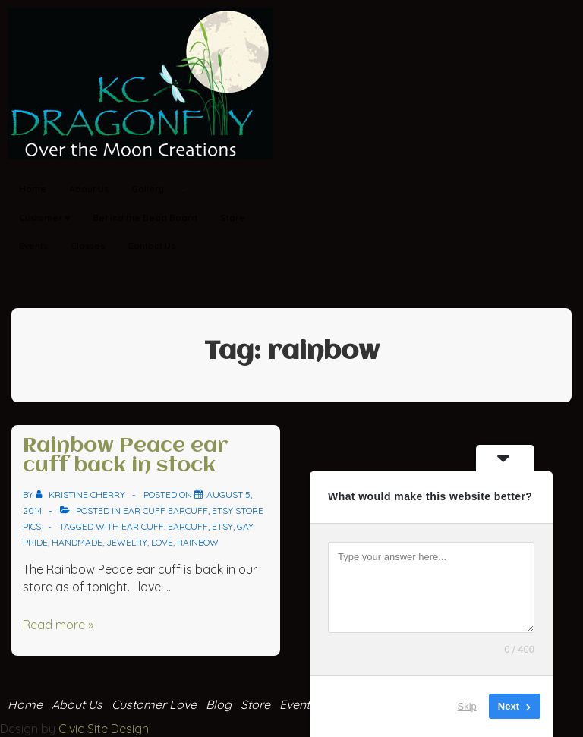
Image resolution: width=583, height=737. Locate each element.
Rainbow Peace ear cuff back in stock (125, 456)
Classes (88, 245)
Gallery (165, 189)
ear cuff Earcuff (165, 510)
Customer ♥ (44, 217)
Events (33, 245)
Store (232, 217)
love (162, 542)
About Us (89, 188)
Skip (467, 706)
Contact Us (151, 245)
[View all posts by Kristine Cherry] (82, 494)
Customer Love (154, 704)
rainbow (198, 542)
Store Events (278, 704)
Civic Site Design (103, 728)
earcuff (188, 526)
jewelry (126, 542)
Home (32, 188)
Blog (219, 704)
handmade (77, 542)
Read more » (58, 624)
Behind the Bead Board (145, 217)
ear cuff (142, 526)
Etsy (222, 526)
